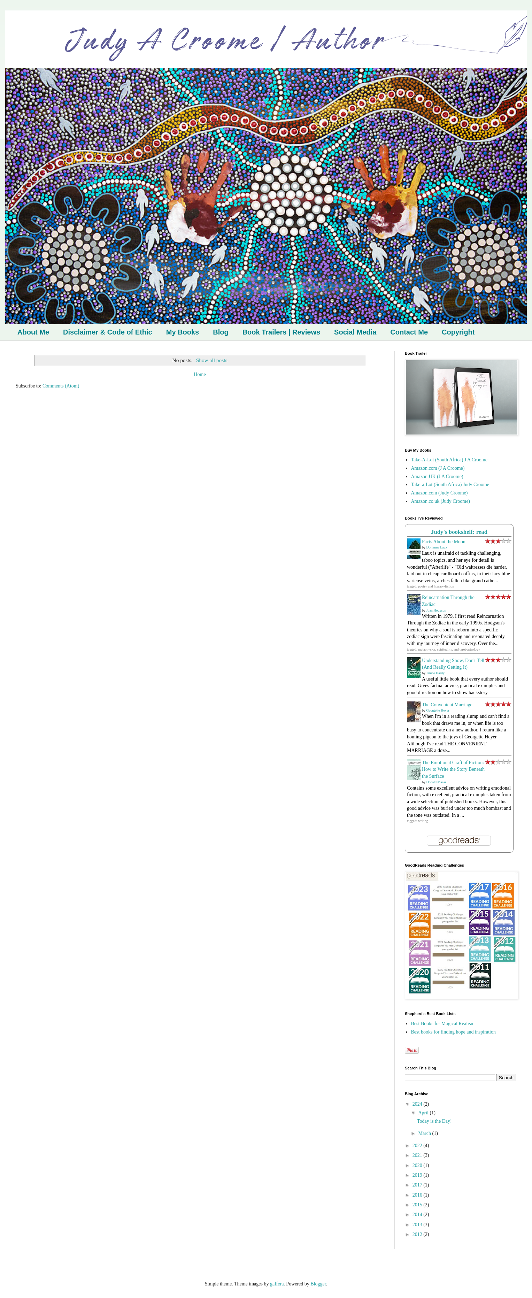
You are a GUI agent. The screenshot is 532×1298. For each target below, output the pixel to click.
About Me (33, 332)
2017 (418, 1185)
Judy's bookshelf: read (459, 532)
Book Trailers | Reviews (281, 332)
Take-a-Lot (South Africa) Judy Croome (450, 484)
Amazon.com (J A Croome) (438, 468)
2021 (418, 1155)
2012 (418, 1234)
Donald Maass (436, 782)
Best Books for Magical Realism (443, 1023)
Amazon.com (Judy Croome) (439, 493)
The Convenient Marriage (447, 704)
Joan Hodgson (436, 610)
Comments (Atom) (61, 386)
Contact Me (409, 332)
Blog (220, 332)
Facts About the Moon (443, 541)
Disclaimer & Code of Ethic (107, 332)
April (424, 1112)
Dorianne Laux (436, 547)
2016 (418, 1195)
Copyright (458, 332)
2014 (418, 1214)
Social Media (355, 332)
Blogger (318, 1284)
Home (200, 374)
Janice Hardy (435, 673)
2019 (418, 1175)
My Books (182, 332)
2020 (418, 1165)
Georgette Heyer (437, 710)
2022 (418, 1145)
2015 (418, 1204)
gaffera (277, 1284)
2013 (418, 1224)
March (425, 1133)
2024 (418, 1104)
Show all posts (212, 360)
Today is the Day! (434, 1121)
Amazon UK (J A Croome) (437, 476)
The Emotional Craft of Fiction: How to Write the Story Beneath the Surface (453, 769)
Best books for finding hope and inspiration (453, 1032)
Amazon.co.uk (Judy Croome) (440, 501)
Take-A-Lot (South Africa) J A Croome (449, 459)
